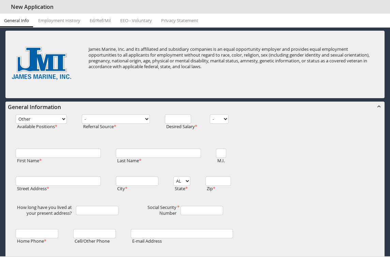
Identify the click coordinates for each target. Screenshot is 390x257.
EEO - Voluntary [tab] (136, 21)
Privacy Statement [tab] (179, 21)
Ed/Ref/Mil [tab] (100, 21)
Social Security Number (161, 210)
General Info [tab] (16, 21)
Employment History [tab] (59, 21)
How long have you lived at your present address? (44, 210)
